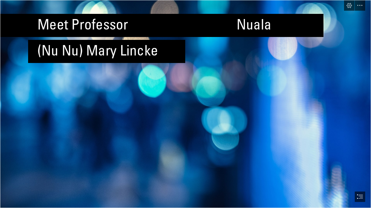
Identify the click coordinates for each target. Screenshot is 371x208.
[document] (185, 104)
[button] (349, 5)
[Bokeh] (185, 104)
